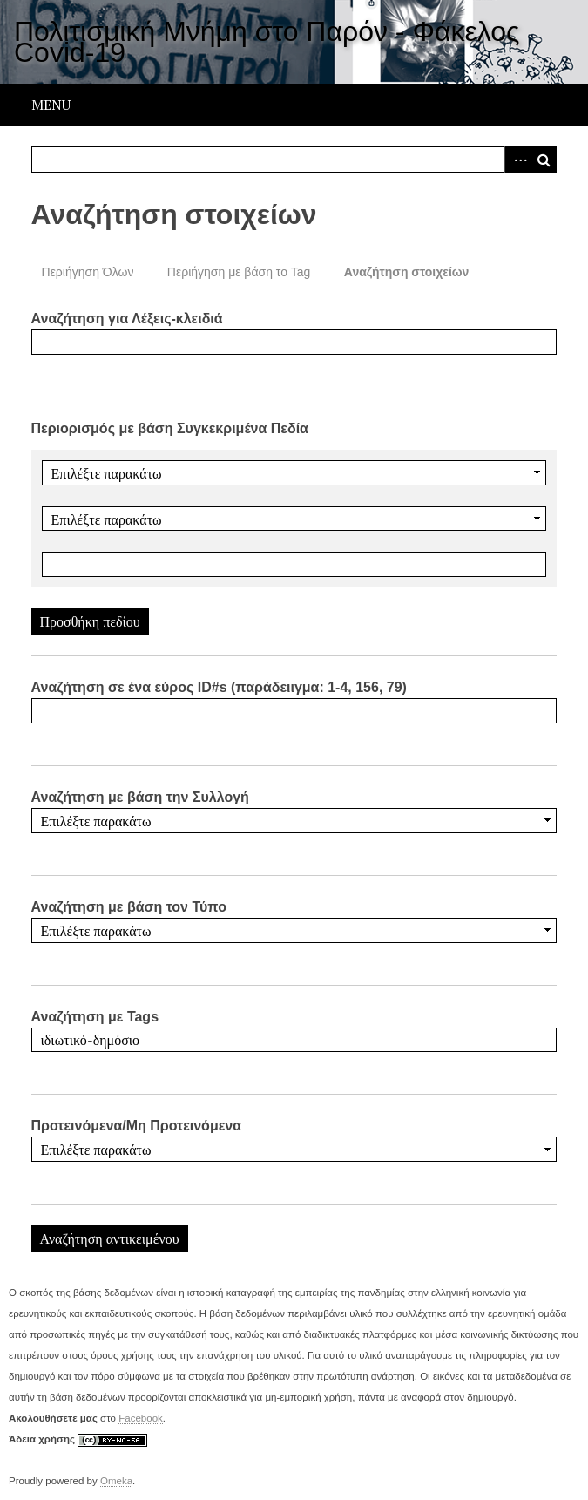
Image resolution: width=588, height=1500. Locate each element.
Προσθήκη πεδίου (90, 621)
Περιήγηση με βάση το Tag (239, 272)
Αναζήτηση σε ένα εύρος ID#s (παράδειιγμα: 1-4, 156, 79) (219, 687)
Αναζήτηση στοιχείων (407, 272)
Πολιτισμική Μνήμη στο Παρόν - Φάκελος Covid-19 (266, 42)
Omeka (116, 1481)
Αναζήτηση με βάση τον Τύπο (128, 906)
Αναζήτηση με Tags (95, 1016)
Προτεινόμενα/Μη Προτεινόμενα (136, 1125)
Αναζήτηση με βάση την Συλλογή (140, 797)
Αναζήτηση (544, 159)
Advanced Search (517, 159)
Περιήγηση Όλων (88, 272)
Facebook (140, 1418)
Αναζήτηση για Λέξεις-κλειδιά (127, 318)
